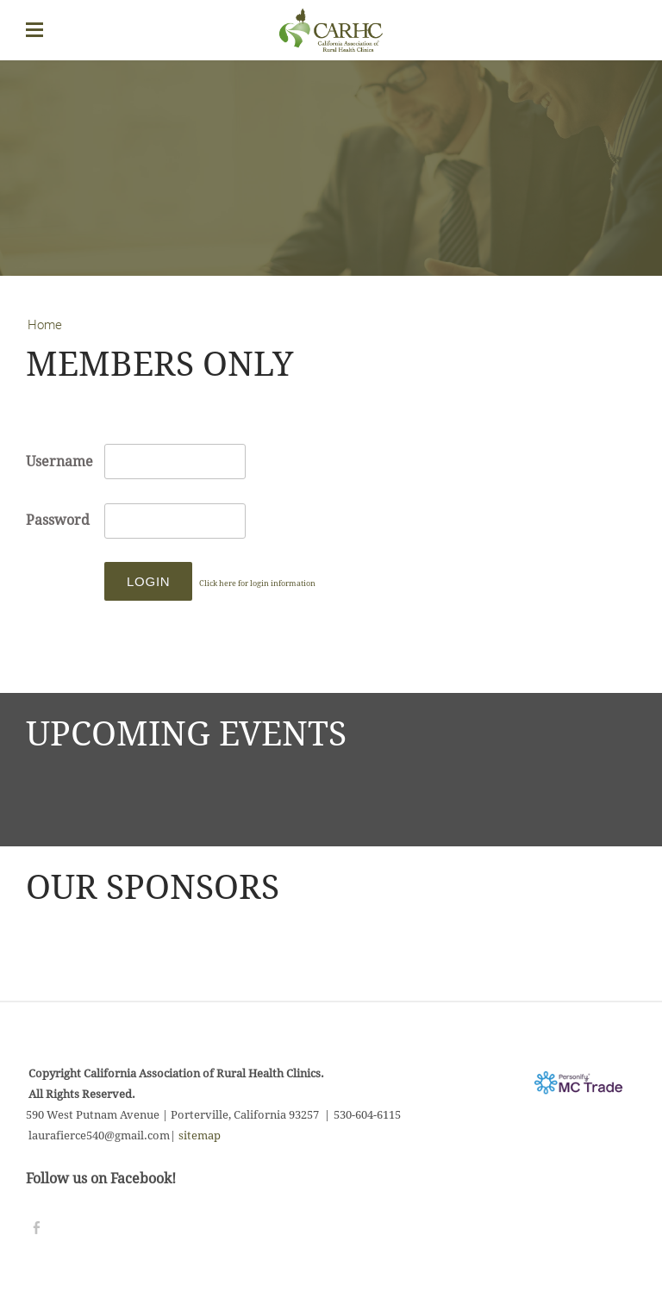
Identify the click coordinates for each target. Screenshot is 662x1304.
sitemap (199, 1136)
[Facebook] (36, 1228)
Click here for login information (257, 584)
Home (45, 325)
